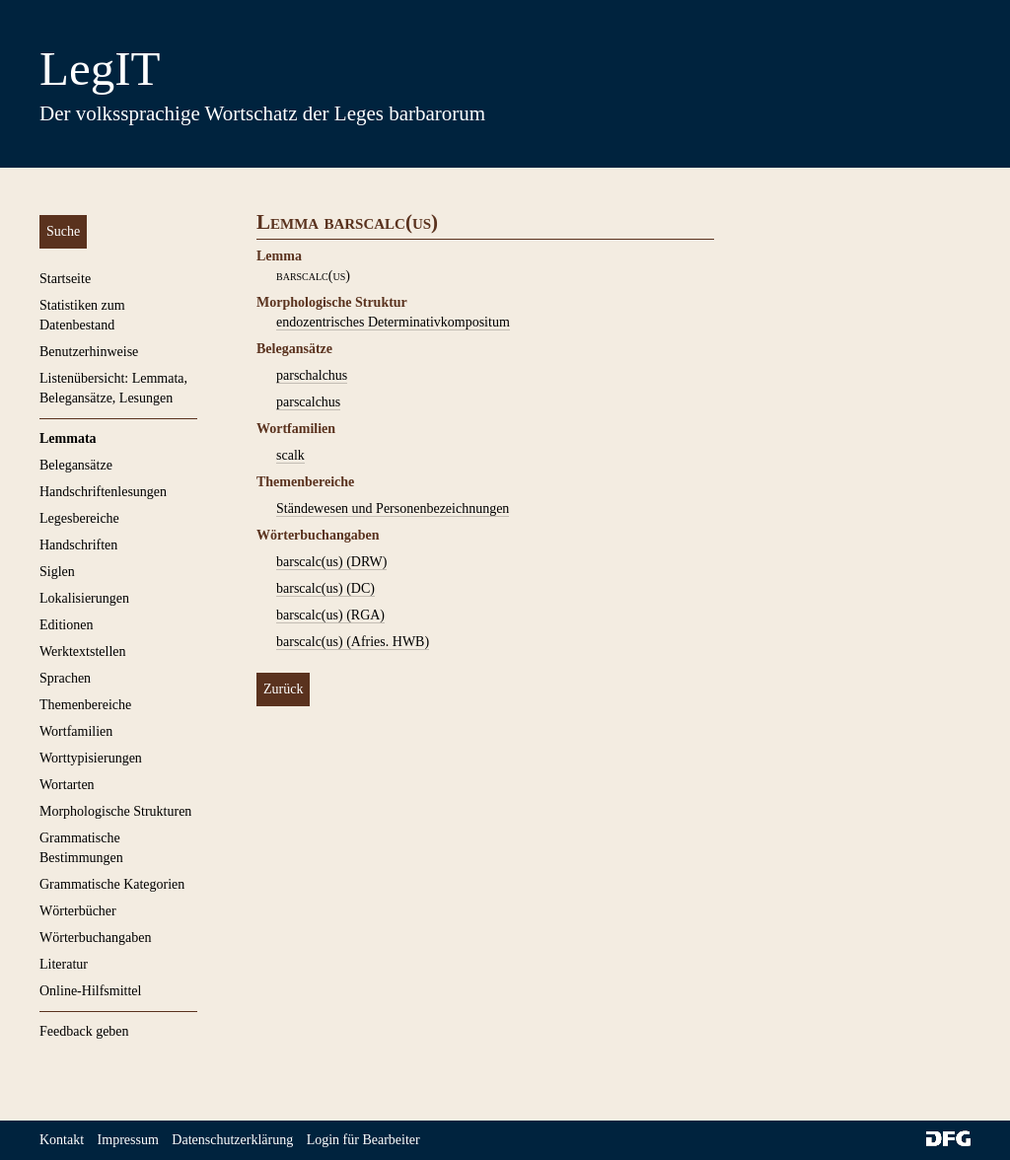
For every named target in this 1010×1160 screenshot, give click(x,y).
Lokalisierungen (84, 598)
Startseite (65, 278)
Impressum (128, 1139)
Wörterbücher (77, 911)
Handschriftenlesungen (103, 491)
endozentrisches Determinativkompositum (393, 322)
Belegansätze (75, 465)
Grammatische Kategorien (111, 884)
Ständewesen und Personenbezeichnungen (392, 508)
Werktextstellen (82, 651)
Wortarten (67, 784)
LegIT (99, 68)
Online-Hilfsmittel (90, 990)
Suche (63, 231)
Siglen (57, 571)
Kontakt (61, 1139)
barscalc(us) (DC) (325, 588)
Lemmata (68, 438)
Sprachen (65, 678)
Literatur (63, 964)
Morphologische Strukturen (115, 811)
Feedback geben (84, 1031)
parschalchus (311, 375)
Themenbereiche (85, 704)
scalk (290, 455)
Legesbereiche (79, 518)
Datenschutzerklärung (232, 1139)
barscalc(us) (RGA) (330, 615)
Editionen (66, 624)
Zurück (283, 689)
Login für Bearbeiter (363, 1139)
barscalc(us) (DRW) (331, 561)
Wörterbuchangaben (95, 937)
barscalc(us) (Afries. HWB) (352, 641)
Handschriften (78, 545)
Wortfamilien (75, 731)
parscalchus (308, 402)
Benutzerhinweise (88, 351)
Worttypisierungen (90, 758)
